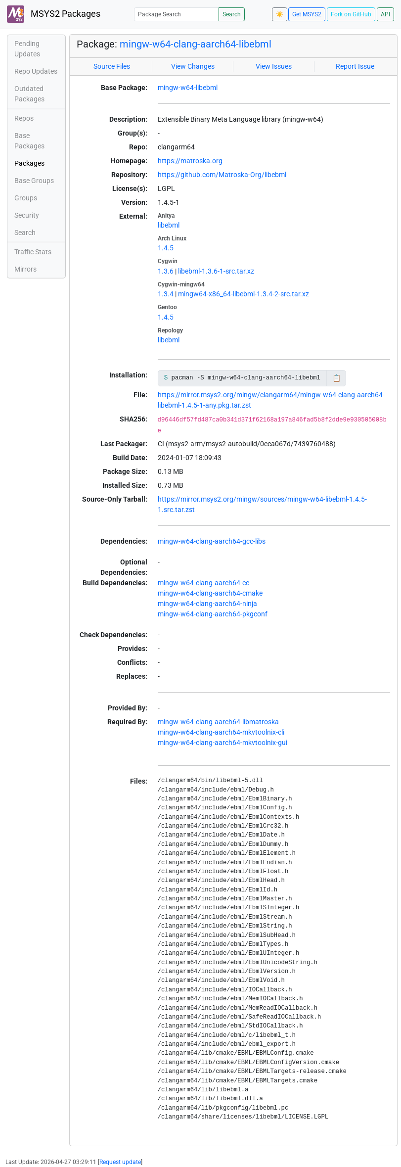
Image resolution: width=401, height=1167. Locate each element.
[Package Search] (176, 14)
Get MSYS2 (306, 14)
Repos (24, 118)
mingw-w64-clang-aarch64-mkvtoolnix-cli (221, 732)
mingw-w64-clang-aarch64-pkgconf (212, 614)
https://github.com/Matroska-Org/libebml (222, 175)
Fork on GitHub (351, 14)
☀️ (279, 14)
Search (232, 14)
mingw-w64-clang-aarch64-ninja (207, 603)
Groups (25, 198)
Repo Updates (35, 71)
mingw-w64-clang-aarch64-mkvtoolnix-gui (222, 743)
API (385, 14)
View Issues (274, 66)
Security (26, 215)
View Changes (193, 66)
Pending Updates (27, 49)
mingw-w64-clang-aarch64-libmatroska (218, 722)
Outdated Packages (29, 94)
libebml (168, 225)
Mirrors (25, 269)
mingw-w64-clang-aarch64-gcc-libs (212, 541)
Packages (29, 163)
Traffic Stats (32, 252)
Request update (120, 1162)
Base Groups (34, 181)
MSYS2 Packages (53, 14)
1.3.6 (166, 271)
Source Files (111, 66)
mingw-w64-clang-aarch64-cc (203, 583)
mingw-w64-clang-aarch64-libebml (195, 44)
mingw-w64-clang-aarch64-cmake (210, 593)
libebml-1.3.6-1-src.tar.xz (216, 271)
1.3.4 (166, 294)
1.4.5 (166, 248)
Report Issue (355, 66)
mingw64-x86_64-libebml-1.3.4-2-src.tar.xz (243, 294)
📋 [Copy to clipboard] (336, 378)
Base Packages (29, 141)
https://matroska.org (190, 161)
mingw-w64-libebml (188, 88)
